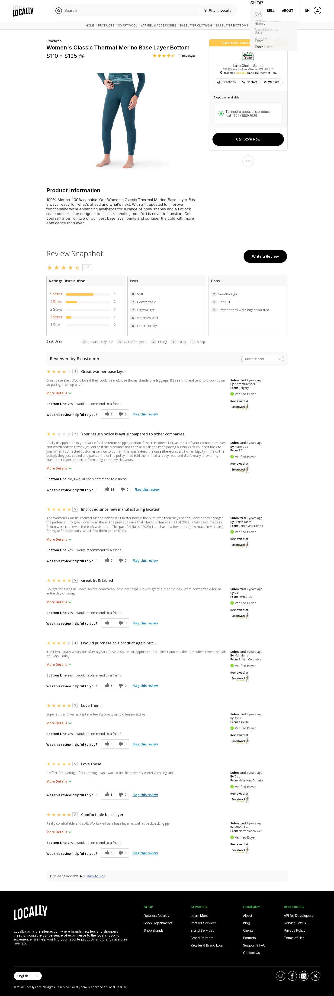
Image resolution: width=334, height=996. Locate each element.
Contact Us (251, 953)
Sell (271, 11)
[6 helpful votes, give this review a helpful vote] (108, 685)
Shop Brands (154, 930)
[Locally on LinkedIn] (303, 976)
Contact (249, 82)
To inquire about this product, (248, 114)
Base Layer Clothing (196, 25)
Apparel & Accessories (158, 25)
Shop (254, 11)
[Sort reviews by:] (262, 359)
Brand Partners (202, 938)
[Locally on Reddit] (280, 976)
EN (307, 10)
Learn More (199, 916)
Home (90, 25)
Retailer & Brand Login (208, 945)
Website (271, 82)
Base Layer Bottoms (232, 25)
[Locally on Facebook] (292, 976)
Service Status (295, 923)
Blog (246, 923)
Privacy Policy (294, 930)
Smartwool (127, 25)
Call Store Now (248, 139)
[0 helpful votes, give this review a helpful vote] (108, 560)
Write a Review (265, 256)
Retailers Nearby (156, 916)
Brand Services (202, 930)
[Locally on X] (315, 976)
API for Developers (298, 916)
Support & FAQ (254, 945)
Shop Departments (158, 923)
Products (106, 25)
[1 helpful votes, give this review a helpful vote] (108, 795)
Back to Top (96, 876)
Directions (226, 82)
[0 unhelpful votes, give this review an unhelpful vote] (122, 414)
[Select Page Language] (28, 976)
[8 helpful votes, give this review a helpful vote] (108, 414)
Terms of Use (294, 938)
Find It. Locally (214, 10)
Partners (249, 938)
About (287, 11)
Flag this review (145, 414)
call (241, 116)
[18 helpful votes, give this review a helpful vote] (109, 489)
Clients (248, 930)
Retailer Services (204, 923)
